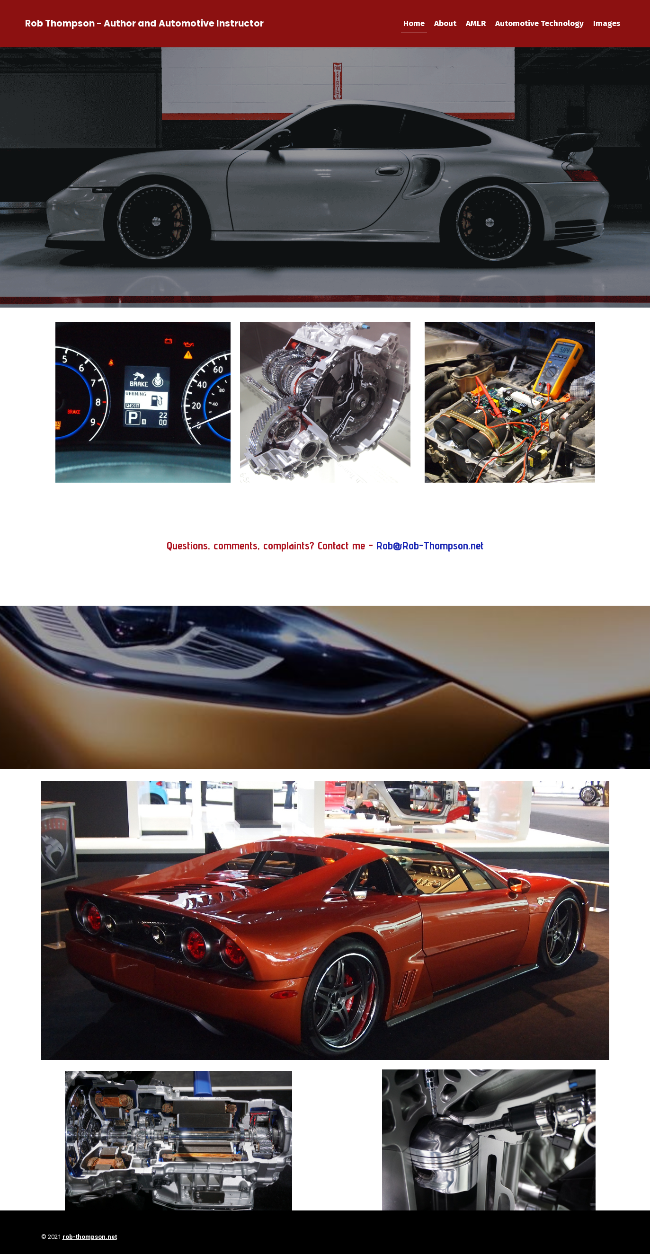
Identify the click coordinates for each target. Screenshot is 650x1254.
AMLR (476, 23)
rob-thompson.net (89, 1236)
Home (414, 23)
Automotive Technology (539, 23)
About (445, 23)
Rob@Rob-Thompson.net (430, 545)
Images (606, 23)
